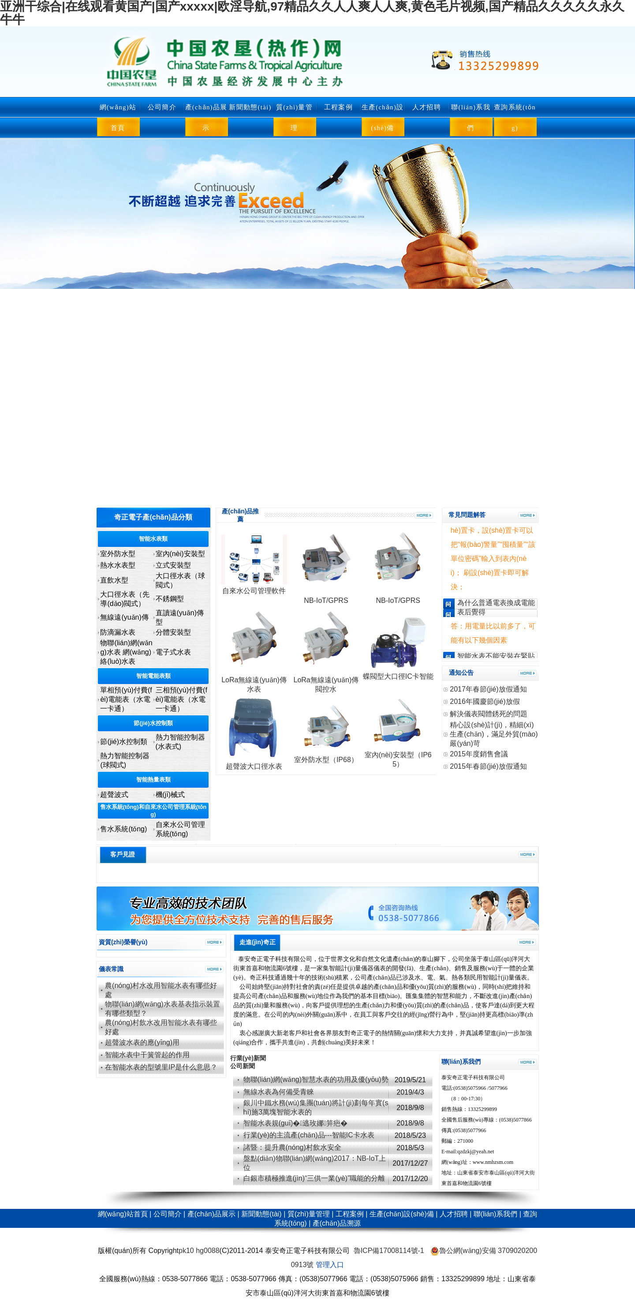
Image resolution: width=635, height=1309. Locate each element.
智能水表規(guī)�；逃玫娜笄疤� (295, 1123)
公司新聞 (242, 1066)
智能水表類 (153, 538)
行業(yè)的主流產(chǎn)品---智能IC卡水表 (308, 1135)
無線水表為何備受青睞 (278, 1092)
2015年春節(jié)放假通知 (488, 766)
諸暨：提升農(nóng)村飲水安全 (292, 1147)
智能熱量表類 (153, 779)
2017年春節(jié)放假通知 (488, 689)
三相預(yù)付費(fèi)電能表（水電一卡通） (181, 699)
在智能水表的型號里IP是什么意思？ (161, 1067)
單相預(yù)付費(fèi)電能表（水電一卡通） (126, 699)
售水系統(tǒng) (123, 829)
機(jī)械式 (170, 794)
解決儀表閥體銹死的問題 (488, 714)
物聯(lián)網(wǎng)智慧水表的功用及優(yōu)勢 (315, 1079)
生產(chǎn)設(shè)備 (383, 117)
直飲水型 (114, 580)
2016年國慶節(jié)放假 (484, 701)
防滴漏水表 (117, 632)
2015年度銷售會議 (479, 754)
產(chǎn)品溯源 (337, 1223)
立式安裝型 (173, 565)
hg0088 (207, 1250)
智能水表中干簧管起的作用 (147, 1054)
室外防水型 (117, 553)
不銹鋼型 (170, 598)
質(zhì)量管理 (294, 117)
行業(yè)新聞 (248, 1058)
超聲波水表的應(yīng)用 (142, 1042)
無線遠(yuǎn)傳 (124, 617)
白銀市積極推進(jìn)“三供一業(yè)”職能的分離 (315, 1178)
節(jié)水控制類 (153, 723)
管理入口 (330, 1264)
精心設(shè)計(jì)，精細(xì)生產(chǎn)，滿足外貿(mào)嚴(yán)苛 (494, 734)
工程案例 (338, 107)
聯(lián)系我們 (470, 117)
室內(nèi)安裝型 (180, 553)
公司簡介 (162, 107)
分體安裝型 (173, 632)
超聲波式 (114, 794)
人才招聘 (426, 107)
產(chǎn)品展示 (206, 117)
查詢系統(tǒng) (515, 117)
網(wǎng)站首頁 (118, 117)
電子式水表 (173, 652)
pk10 (186, 1250)
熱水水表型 (117, 565)
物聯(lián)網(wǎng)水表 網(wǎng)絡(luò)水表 (126, 652)
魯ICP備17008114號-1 (389, 1250)
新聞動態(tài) (250, 107)
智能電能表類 (153, 676)
